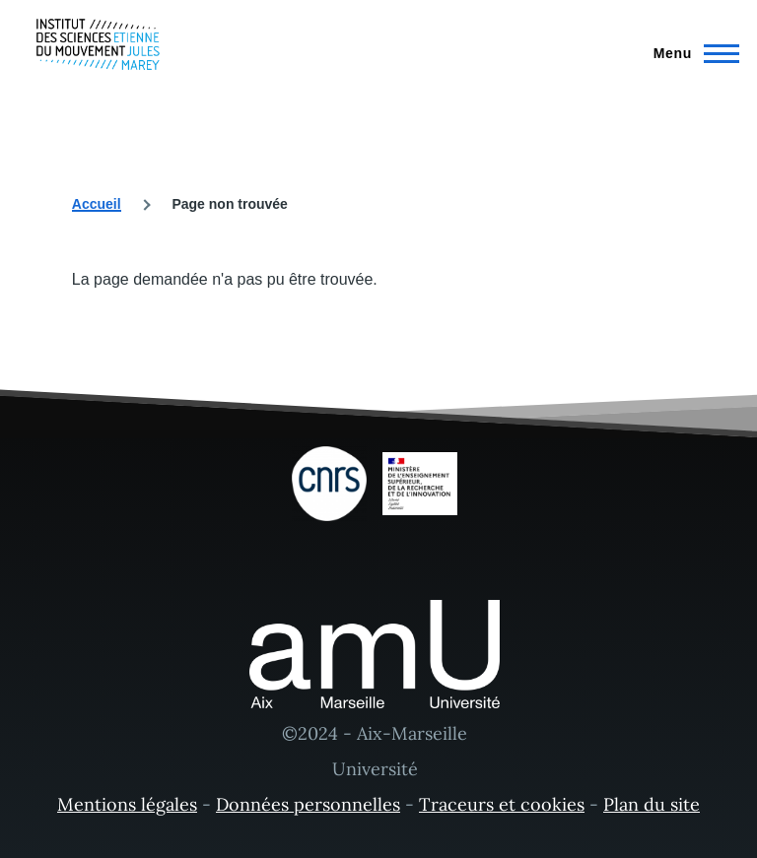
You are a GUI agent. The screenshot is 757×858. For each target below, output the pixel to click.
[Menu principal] (690, 53)
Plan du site (651, 804)
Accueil (96, 204)
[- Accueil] (98, 44)
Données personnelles (308, 804)
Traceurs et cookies (502, 804)
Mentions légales (127, 804)
